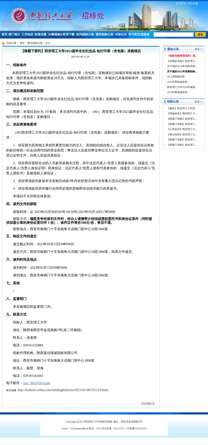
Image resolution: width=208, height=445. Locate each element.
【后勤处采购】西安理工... (182, 61)
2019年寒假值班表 (177, 92)
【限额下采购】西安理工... (182, 118)
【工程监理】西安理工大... (182, 129)
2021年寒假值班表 (177, 81)
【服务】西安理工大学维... (182, 108)
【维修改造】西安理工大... (182, 113)
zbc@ (79, 428)
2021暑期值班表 (176, 76)
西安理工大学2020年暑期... (182, 87)
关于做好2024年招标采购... (182, 66)
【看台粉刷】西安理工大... (182, 134)
